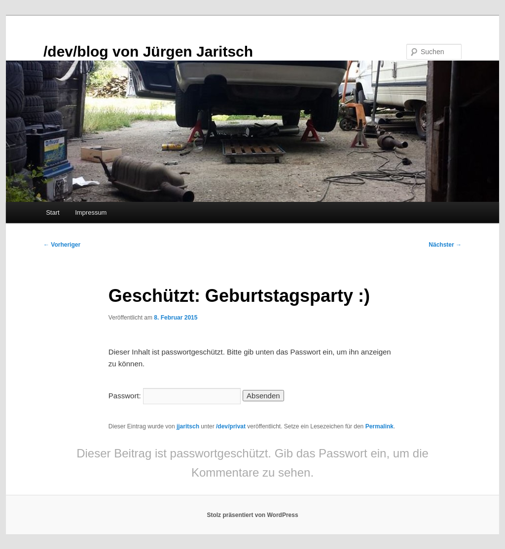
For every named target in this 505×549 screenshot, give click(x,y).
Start (52, 212)
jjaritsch (188, 426)
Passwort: (174, 395)
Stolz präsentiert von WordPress (252, 515)
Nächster (445, 244)
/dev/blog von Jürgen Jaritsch (148, 51)
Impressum (91, 212)
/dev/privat (231, 426)
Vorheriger (61, 244)
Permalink (379, 426)
